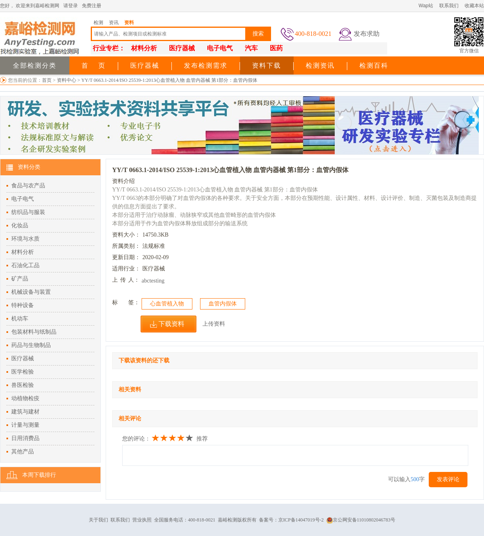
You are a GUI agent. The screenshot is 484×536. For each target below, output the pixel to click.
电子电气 (22, 199)
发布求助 (367, 33)
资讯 (114, 22)
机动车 (19, 319)
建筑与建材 (25, 412)
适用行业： (126, 269)
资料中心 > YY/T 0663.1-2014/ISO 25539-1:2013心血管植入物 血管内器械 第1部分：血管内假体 (157, 80)
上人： (126, 280)
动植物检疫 (25, 398)
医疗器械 (144, 65)
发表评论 (448, 479)
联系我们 (449, 5)
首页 (47, 80)
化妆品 (19, 225)
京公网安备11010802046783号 (361, 520)
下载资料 (171, 323)
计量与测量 (25, 425)
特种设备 (22, 305)
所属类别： (126, 246)
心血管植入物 (167, 304)
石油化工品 (25, 265)
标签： (126, 302)
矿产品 (19, 279)
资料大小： (126, 235)
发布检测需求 (205, 65)
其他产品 (22, 452)
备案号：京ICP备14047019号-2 (291, 520)
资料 (129, 22)
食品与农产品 (28, 186)
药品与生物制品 (31, 345)
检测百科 (373, 65)
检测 (98, 22)
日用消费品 (25, 438)
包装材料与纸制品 (33, 332)
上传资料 (213, 324)
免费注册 (91, 5)
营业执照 (142, 520)
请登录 (70, 5)
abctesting (153, 281)
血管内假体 (223, 304)
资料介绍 (123, 181)
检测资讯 (320, 65)
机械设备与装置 (31, 292)
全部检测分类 (34, 65)
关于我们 (98, 520)
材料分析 (22, 252)
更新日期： (126, 257)
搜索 (258, 34)
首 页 (93, 65)
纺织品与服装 (28, 212)
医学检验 (22, 372)
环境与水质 (25, 239)
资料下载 (266, 65)
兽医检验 (22, 385)
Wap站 (426, 5)
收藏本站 (474, 5)
